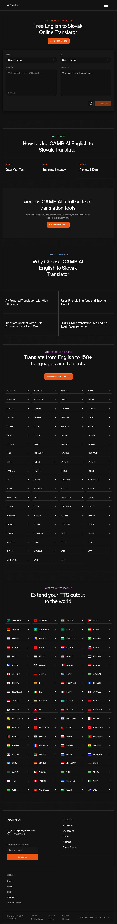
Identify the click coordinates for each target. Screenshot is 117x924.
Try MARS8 (68, 825)
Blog (9, 881)
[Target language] (85, 60)
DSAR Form (83, 917)
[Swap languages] (91, 103)
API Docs (67, 841)
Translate (103, 103)
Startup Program (70, 847)
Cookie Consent (66, 917)
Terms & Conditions (37, 917)
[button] (106, 5)
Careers (10, 897)
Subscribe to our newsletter (18, 844)
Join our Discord (14, 902)
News (9, 886)
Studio (66, 836)
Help (9, 891)
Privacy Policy (52, 917)
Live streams (68, 831)
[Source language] (31, 60)
